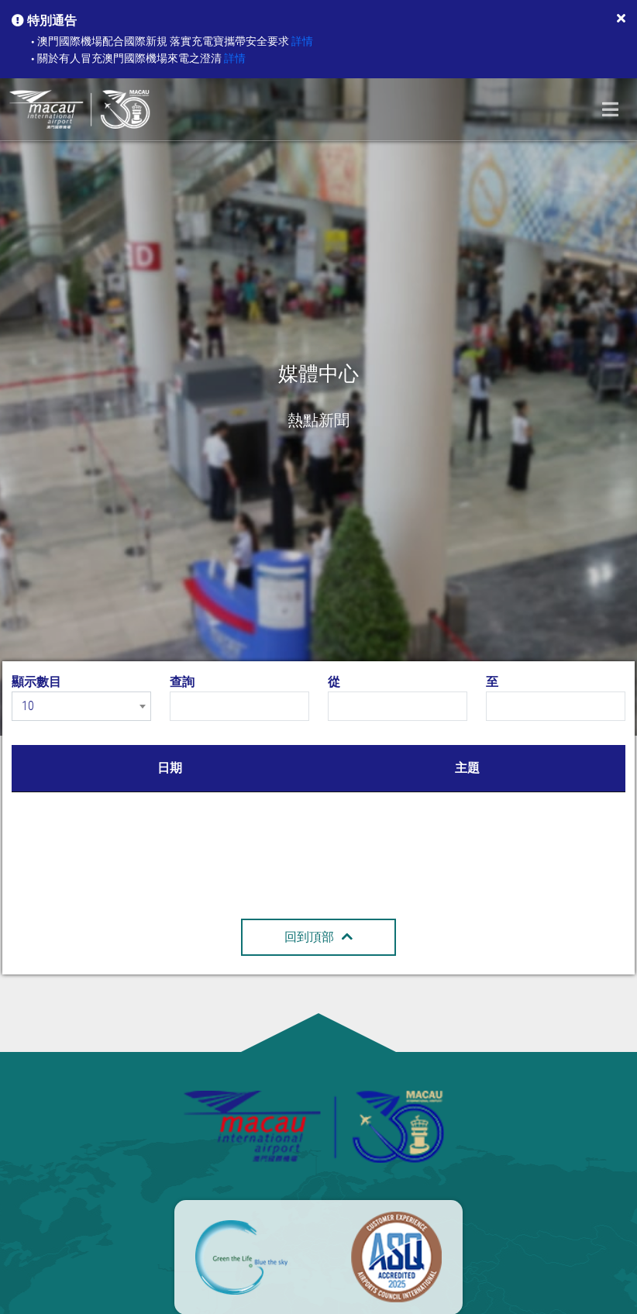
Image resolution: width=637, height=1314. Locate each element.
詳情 (302, 41)
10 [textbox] (28, 705)
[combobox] (81, 706)
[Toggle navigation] (610, 109)
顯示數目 (36, 681)
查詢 (182, 681)
